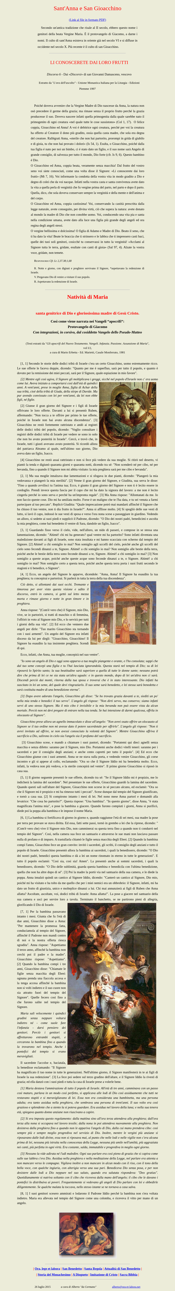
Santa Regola (93, 1268)
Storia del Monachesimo (54, 1274)
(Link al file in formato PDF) (87, 20)
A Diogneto (80, 1274)
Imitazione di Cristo (104, 1274)
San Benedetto (72, 1268)
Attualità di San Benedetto (122, 1268)
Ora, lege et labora (47, 1268)
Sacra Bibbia (128, 1274)
